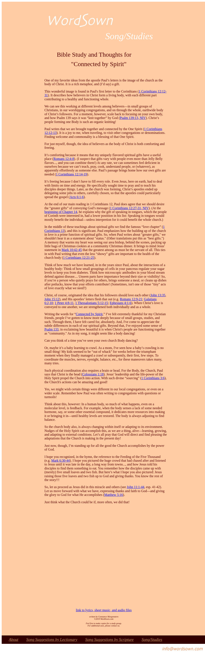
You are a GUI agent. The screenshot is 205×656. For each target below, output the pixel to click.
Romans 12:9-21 (131, 299)
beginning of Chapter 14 (60, 212)
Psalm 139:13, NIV (133, 118)
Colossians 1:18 (93, 374)
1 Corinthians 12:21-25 (78, 257)
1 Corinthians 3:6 (153, 378)
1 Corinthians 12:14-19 (71, 174)
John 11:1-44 (135, 487)
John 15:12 (51, 299)
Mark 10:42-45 (72, 250)
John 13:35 (158, 295)
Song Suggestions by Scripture (109, 639)
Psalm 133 (51, 329)
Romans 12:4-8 (63, 159)
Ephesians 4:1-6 (120, 303)
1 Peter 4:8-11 (64, 303)
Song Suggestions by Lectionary (51, 639)
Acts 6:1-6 (77, 197)
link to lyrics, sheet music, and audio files (104, 610)
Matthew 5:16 (113, 495)
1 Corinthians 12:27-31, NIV (129, 208)
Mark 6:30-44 (60, 460)
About (13, 639)
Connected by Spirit (89, 314)
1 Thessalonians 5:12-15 (91, 303)
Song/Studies (152, 639)
